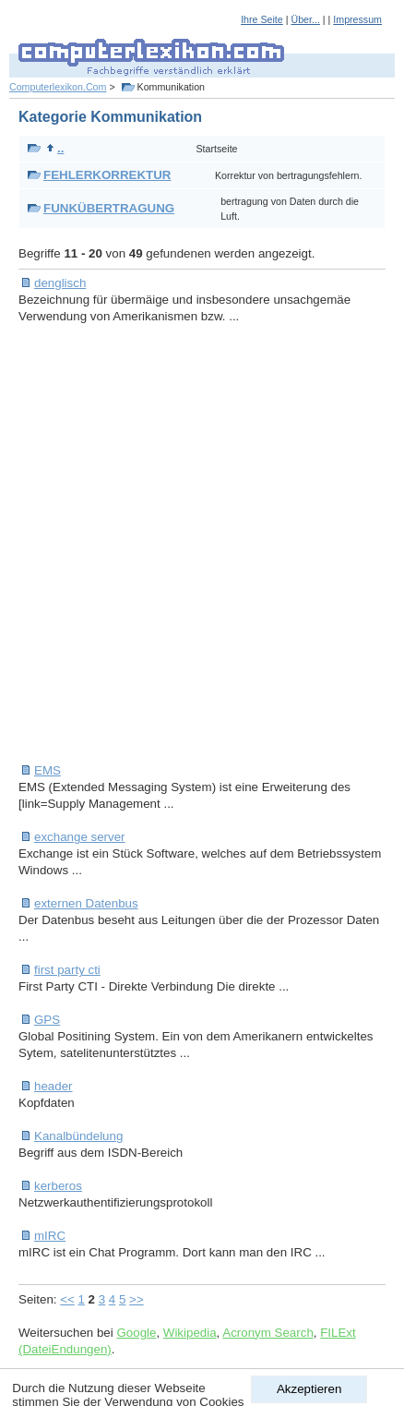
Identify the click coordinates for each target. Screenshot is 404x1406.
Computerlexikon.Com (57, 86)
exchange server (79, 837)
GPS (47, 1020)
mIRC (49, 1236)
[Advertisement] (202, 544)
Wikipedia (190, 1333)
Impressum (357, 19)
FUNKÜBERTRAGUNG (108, 208)
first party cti (67, 970)
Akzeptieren (309, 1389)
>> (136, 1299)
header (53, 1086)
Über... (305, 19)
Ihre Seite (262, 19)
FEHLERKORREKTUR (107, 175)
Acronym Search (268, 1333)
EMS (47, 770)
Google (136, 1333)
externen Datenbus (86, 903)
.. (55, 148)
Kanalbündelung (78, 1136)
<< (67, 1299)
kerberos (58, 1186)
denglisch (60, 283)
